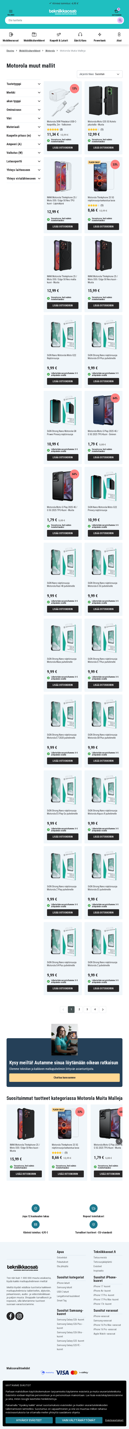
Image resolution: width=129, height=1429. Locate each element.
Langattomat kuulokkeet (68, 1296)
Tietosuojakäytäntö (103, 1262)
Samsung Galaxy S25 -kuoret (70, 1340)
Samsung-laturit (64, 1287)
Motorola (50, 50)
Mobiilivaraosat (11, 37)
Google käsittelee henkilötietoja (38, 1399)
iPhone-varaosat (101, 1316)
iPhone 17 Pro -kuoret (104, 1295)
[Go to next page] (102, 1009)
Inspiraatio (99, 1270)
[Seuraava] (119, 1141)
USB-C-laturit (63, 1291)
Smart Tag (62, 1300)
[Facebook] (11, 1316)
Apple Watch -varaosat (104, 1333)
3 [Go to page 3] (87, 1009)
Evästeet (98, 1266)
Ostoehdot (62, 1257)
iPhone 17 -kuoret (102, 1286)
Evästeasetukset (114, 1420)
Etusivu (10, 50)
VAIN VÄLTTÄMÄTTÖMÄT (79, 1420)
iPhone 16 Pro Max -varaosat (107, 1325)
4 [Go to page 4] (95, 1009)
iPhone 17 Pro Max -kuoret (106, 1299)
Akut (119, 37)
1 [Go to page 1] (71, 1009)
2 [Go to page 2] (79, 1009)
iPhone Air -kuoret (102, 1290)
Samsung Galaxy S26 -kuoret (70, 1319)
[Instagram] (19, 1316)
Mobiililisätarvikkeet (34, 37)
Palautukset (62, 1262)
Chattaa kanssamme (65, 1077)
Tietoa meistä (100, 1257)
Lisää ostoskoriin (63, 147)
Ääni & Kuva (80, 37)
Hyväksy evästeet (29, 1420)
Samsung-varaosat (103, 1320)
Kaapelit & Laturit (59, 37)
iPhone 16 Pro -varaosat (105, 1329)
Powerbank (99, 37)
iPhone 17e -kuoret (103, 1304)
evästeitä (84, 1391)
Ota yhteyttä (62, 1266)
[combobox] (64, 20)
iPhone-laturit (63, 1283)
